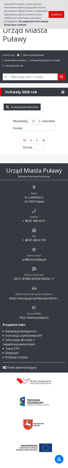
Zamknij (56, 14)
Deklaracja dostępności (21, 331)
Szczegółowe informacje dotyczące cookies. (26, 23)
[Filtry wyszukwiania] (6, 76)
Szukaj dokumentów (22, 107)
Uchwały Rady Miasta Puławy (45, 60)
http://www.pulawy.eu (34, 318)
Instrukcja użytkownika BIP (23, 336)
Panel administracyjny (20, 367)
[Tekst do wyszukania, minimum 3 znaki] (33, 76)
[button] (24, 140)
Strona (27, 147)
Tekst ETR (12, 349)
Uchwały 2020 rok (14, 65)
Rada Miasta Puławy (15, 60)
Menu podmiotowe (33, 55)
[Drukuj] (62, 92)
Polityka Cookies (16, 357)
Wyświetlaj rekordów (34, 121)
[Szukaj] (61, 76)
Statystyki (11, 353)
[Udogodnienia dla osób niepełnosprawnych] (59, 459)
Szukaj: (34, 128)
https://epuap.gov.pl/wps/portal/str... (34, 298)
